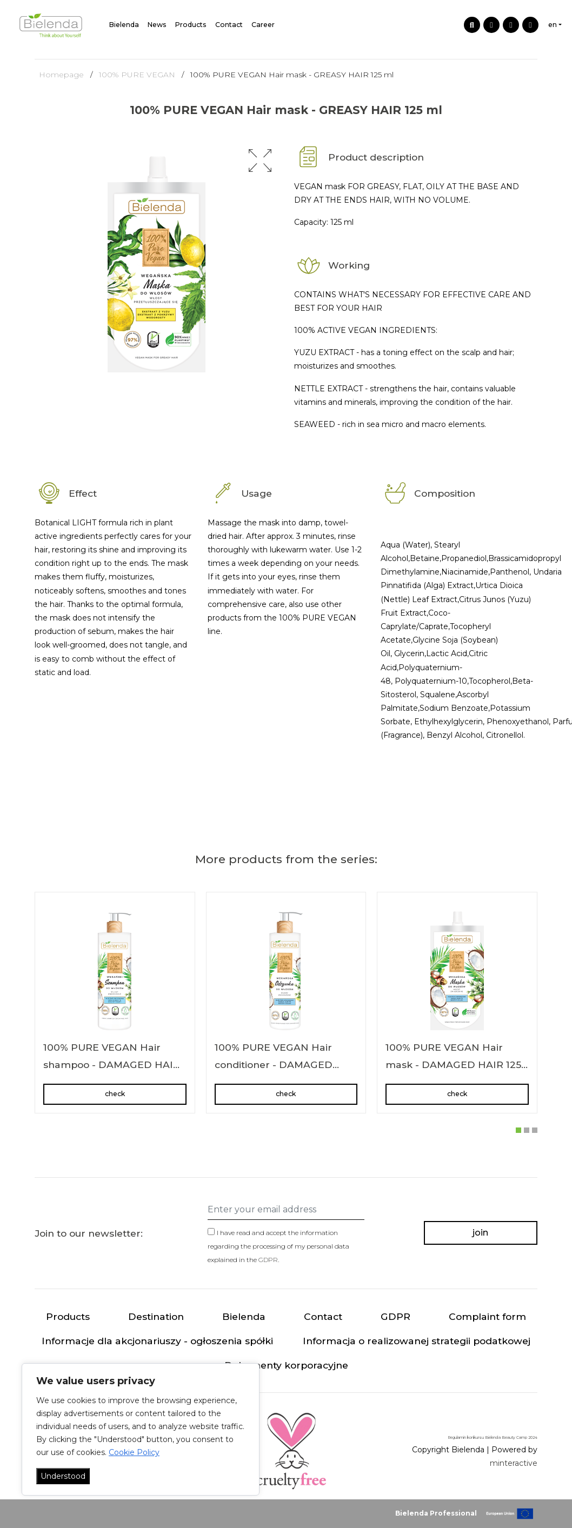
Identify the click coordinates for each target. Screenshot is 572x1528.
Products (191, 25)
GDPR (268, 1260)
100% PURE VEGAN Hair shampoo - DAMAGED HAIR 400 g (111, 1064)
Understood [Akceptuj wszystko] (63, 1476)
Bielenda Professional (436, 1513)
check (115, 1094)
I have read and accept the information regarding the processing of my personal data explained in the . (278, 1246)
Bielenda (124, 25)
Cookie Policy (134, 1452)
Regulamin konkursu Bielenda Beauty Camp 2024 (492, 1437)
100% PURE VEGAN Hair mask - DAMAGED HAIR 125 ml (453, 1064)
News (157, 25)
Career (263, 25)
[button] (260, 160)
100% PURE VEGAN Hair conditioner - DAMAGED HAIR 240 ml (273, 1064)
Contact (229, 25)
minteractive (513, 1463)
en (552, 25)
